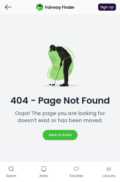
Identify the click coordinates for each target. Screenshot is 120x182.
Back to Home (60, 135)
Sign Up (107, 7)
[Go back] (8, 7)
